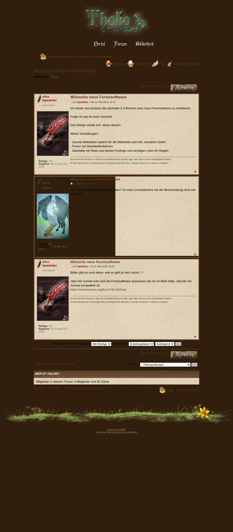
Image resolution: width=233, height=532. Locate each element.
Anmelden (119, 63)
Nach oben (195, 172)
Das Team (55, 388)
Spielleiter (83, 102)
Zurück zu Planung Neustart (55, 364)
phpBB (122, 430)
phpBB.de (132, 432)
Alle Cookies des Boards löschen (84, 388)
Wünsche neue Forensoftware (65, 70)
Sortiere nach (133, 343)
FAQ (162, 63)
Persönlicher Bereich (187, 63)
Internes (84, 56)
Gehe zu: (133, 364)
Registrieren (142, 63)
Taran (54, 77)
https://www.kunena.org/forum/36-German (98, 289)
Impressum (39, 388)
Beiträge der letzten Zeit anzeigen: (81, 343)
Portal (50, 56)
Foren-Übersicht (66, 56)
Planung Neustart (101, 56)
